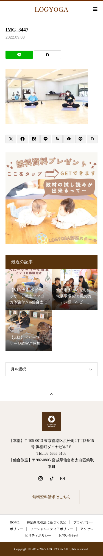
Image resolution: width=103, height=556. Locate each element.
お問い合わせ (68, 535)
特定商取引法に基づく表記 (46, 522)
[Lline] (19, 55)
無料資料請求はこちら (51, 497)
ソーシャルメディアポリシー (51, 529)
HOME (15, 522)
